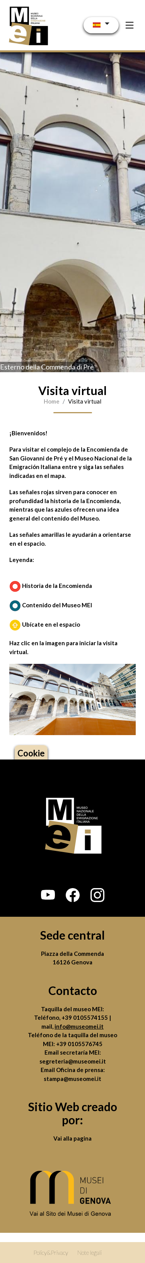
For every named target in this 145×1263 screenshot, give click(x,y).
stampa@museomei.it (72, 1078)
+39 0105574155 (85, 1017)
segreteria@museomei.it (72, 1061)
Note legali (89, 1252)
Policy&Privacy (50, 1252)
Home (52, 401)
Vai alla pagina (72, 1138)
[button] (48, 895)
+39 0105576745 (79, 1043)
